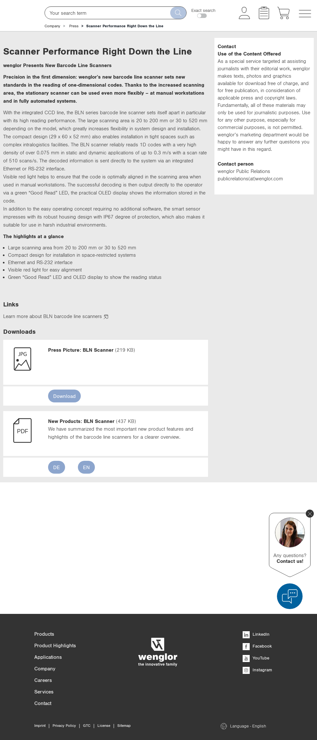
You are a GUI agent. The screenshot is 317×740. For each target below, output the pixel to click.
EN (86, 582)
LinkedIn (256, 634)
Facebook (257, 646)
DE (56, 582)
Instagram (257, 669)
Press (74, 26)
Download (64, 511)
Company (52, 26)
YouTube (256, 658)
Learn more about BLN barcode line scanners (55, 431)
